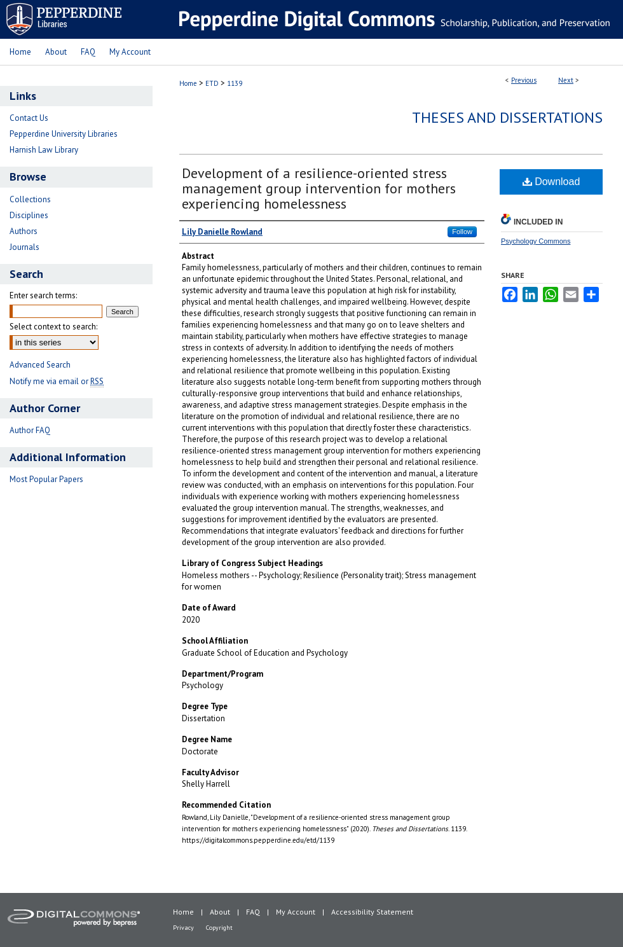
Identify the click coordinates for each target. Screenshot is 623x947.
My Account (295, 911)
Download (551, 181)
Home (188, 83)
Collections (30, 199)
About (220, 911)
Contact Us (29, 118)
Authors (24, 231)
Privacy (183, 927)
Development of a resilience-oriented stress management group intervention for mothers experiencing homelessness (319, 188)
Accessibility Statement (372, 911)
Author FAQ (30, 430)
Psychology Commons (535, 241)
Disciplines (29, 215)
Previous (524, 80)
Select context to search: (53, 326)
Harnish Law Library (44, 149)
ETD (212, 83)
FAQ (253, 911)
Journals (24, 247)
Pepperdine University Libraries (64, 133)
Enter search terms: (43, 295)
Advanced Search (40, 364)
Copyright (219, 927)
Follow (462, 231)
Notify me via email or (57, 381)
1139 (234, 83)
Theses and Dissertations (507, 117)
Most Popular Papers (46, 479)
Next (565, 80)
